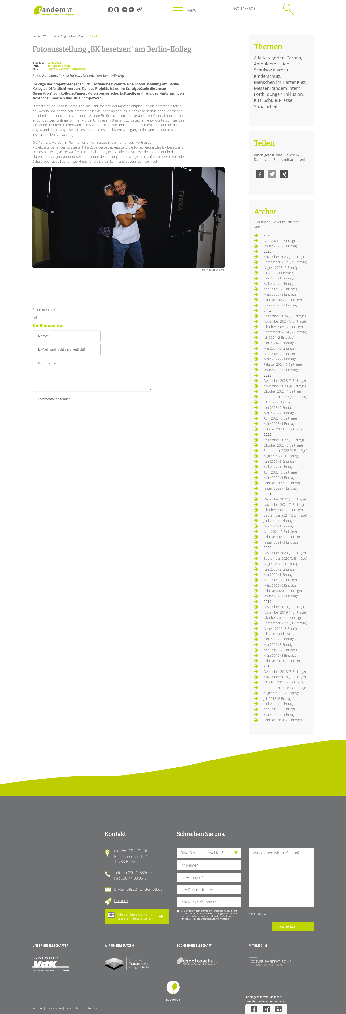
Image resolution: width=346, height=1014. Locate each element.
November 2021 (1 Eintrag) (284, 504)
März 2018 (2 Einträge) (280, 714)
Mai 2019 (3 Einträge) (280, 644)
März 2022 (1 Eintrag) (280, 477)
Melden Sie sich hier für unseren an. (136, 916)
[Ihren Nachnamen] (209, 865)
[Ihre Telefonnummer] (209, 902)
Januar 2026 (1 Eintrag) (280, 246)
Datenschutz (74, 1008)
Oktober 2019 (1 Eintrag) (282, 617)
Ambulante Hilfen (271, 64)
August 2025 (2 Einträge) (282, 267)
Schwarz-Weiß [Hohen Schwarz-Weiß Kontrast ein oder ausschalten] (110, 10)
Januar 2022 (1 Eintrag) (280, 488)
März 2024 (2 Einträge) (280, 359)
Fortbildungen (268, 94)
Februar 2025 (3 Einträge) (283, 300)
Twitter (272, 174)
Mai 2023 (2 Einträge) (280, 413)
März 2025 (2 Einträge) (280, 294)
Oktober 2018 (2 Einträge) (283, 682)
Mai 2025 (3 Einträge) (280, 283)
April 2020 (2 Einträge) (280, 580)
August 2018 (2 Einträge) (282, 693)
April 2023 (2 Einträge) (280, 418)
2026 (267, 235)
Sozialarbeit (266, 106)
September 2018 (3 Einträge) (285, 687)
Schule (270, 100)
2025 (267, 251)
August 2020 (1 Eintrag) (281, 563)
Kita (258, 100)
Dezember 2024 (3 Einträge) (285, 316)
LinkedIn (278, 1009)
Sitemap (91, 1008)
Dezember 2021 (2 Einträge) (285, 499)
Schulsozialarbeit (271, 70)
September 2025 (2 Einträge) (285, 262)
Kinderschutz (267, 76)
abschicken (286, 926)
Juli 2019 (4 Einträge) (279, 633)
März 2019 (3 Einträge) (280, 655)
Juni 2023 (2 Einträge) (280, 407)
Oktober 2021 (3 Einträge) (283, 509)
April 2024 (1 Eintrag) (279, 353)
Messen (262, 88)
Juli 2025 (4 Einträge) (279, 273)
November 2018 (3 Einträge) (285, 677)
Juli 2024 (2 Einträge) (279, 337)
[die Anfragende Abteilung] (209, 853)
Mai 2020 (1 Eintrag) (279, 574)
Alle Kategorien (269, 58)
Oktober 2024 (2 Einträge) (283, 327)
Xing (284, 174)
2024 (267, 310)
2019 (267, 601)
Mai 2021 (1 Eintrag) (279, 526)
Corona (293, 58)
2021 (267, 493)
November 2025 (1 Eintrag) (284, 256)
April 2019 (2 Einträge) (280, 650)
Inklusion (293, 94)
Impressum (54, 1008)
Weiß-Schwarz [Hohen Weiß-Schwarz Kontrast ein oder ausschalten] (117, 10)
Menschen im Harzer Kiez (279, 82)
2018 (267, 666)
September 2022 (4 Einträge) (285, 450)
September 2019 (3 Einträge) (285, 623)
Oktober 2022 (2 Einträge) (283, 445)
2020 (267, 547)
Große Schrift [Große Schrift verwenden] (131, 10)
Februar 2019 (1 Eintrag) (282, 660)
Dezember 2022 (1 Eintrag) (284, 440)
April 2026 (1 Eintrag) (279, 240)
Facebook (260, 174)
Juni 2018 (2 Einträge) (280, 704)
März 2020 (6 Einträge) (280, 585)
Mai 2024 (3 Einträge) (280, 348)
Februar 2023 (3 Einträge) (283, 429)
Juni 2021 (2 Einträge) (280, 520)
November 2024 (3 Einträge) (285, 321)
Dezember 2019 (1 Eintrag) (284, 606)
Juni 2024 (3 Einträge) (280, 343)
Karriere (121, 900)
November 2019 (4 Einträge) (285, 612)
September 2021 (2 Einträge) (285, 515)
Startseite (54, 10)
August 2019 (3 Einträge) (282, 628)
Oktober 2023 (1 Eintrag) (282, 391)
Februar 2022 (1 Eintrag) (282, 483)
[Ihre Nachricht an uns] (281, 877)
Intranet (37, 1008)
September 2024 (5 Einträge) (285, 332)
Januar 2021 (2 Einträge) (281, 542)
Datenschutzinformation (215, 918)
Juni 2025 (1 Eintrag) (279, 278)
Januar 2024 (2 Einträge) (281, 370)
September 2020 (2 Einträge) (285, 558)
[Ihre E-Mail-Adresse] (209, 889)
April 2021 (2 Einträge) (280, 531)
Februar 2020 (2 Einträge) (283, 590)
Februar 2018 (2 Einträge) (283, 720)
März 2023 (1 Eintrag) (280, 423)
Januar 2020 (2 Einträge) (281, 596)
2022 (267, 434)
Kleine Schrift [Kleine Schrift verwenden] (125, 10)
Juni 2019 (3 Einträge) (280, 639)
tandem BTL (39, 36)
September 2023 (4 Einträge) (285, 397)
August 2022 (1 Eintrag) (281, 456)
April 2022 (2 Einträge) (280, 472)
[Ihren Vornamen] (209, 877)
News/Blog (59, 36)
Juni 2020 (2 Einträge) (280, 569)
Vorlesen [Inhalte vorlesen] (139, 10)
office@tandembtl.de (145, 889)
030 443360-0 (244, 8)
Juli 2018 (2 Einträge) (279, 698)
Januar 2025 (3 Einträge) (281, 305)
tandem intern (286, 88)
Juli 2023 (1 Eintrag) (278, 402)
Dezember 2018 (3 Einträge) (285, 671)
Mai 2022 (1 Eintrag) (279, 466)
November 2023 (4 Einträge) (285, 386)
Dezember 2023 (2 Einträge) (285, 380)
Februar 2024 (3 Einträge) (283, 364)
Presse (285, 100)
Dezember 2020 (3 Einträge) (285, 553)
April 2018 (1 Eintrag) (279, 709)
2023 (267, 375)
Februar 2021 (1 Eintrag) (282, 536)
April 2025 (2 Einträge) (280, 289)
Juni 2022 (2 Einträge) (280, 461)
